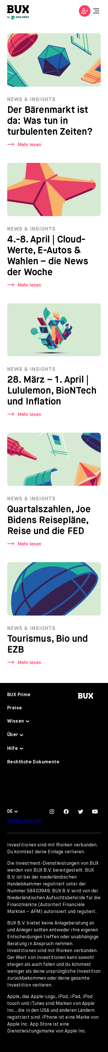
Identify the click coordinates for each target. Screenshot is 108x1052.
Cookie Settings (24, 821)
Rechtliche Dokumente (33, 762)
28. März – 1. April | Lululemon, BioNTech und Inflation (51, 392)
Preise (14, 708)
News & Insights (31, 99)
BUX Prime (19, 695)
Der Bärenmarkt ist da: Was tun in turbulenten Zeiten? (49, 121)
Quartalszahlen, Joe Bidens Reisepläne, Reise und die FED (49, 521)
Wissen (15, 721)
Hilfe (12, 748)
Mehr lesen (29, 145)
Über (12, 735)
